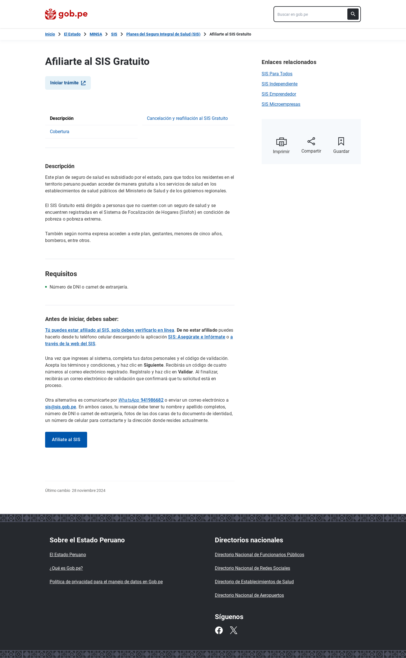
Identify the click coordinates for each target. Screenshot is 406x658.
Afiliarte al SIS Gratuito (230, 34)
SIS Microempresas (281, 104)
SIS (114, 34)
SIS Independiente (279, 84)
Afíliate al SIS (66, 439)
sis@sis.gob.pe (60, 407)
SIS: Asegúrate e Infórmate (196, 337)
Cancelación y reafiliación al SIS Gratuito (187, 118)
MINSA (96, 34)
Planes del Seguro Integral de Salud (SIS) (163, 34)
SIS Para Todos (277, 73)
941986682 (141, 400)
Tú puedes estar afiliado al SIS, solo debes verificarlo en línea (109, 330)
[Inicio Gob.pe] (50, 34)
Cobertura (59, 131)
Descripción (62, 118)
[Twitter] (233, 630)
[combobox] (317, 14)
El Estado (72, 34)
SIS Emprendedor (279, 94)
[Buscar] (353, 14)
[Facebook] (219, 630)
